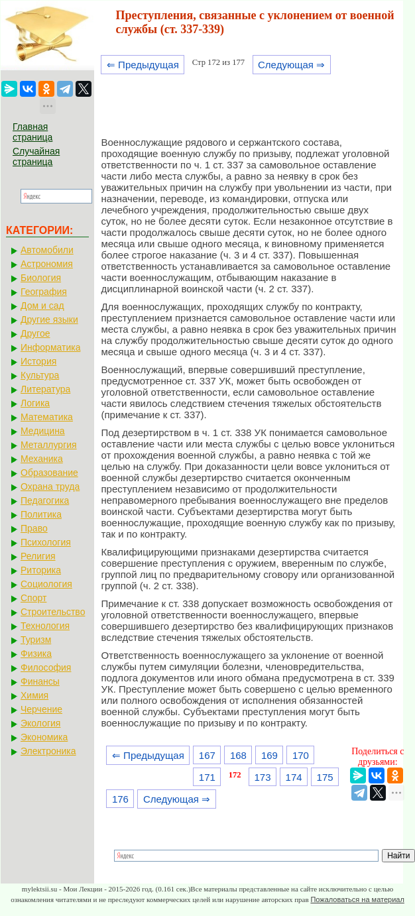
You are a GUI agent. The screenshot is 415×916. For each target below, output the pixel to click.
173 (263, 777)
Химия (34, 695)
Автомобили (47, 250)
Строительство (53, 611)
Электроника (48, 751)
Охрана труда (50, 486)
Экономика (44, 737)
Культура (40, 375)
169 (269, 755)
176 (120, 799)
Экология (40, 723)
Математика (47, 417)
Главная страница (32, 132)
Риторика (41, 570)
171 (207, 777)
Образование (49, 472)
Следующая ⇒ (291, 64)
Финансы (40, 681)
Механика (42, 458)
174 (294, 777)
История (38, 361)
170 (300, 755)
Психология (46, 542)
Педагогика (45, 500)
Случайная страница (36, 156)
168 (238, 755)
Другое (35, 333)
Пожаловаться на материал (357, 899)
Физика (36, 653)
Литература (45, 389)
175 (325, 777)
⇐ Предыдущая (143, 64)
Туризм (36, 639)
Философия (46, 667)
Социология (46, 584)
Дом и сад (42, 305)
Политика (41, 514)
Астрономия (47, 263)
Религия (38, 556)
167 (207, 755)
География (44, 291)
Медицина (43, 431)
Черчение (41, 709)
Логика (35, 403)
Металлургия (49, 444)
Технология (45, 625)
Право (34, 528)
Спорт (33, 598)
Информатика (50, 347)
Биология (41, 277)
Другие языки (49, 319)
